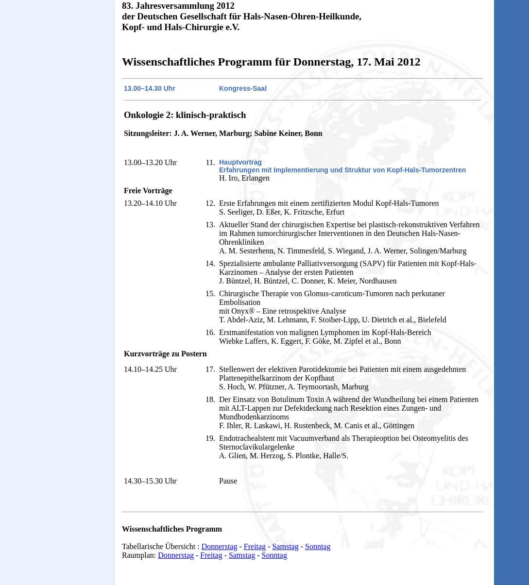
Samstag (285, 546)
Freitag (255, 546)
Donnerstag (220, 546)
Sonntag (317, 546)
